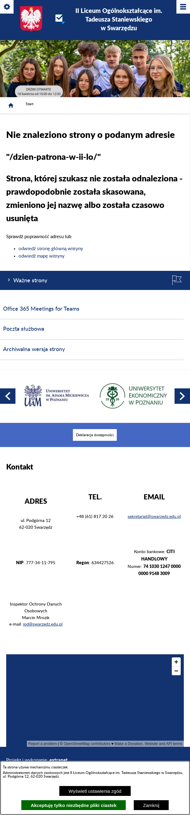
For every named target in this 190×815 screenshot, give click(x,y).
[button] (7, 396)
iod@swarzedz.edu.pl (42, 624)
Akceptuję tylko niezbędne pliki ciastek (73, 805)
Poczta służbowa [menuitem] (23, 329)
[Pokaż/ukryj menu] (182, 7)
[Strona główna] (11, 105)
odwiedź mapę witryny (42, 256)
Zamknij (151, 805)
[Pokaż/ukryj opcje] (7, 7)
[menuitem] (95, 435)
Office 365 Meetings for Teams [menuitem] (41, 309)
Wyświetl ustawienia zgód (95, 791)
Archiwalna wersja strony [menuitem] (34, 349)
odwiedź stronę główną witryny (51, 248)
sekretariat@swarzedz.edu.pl (154, 517)
